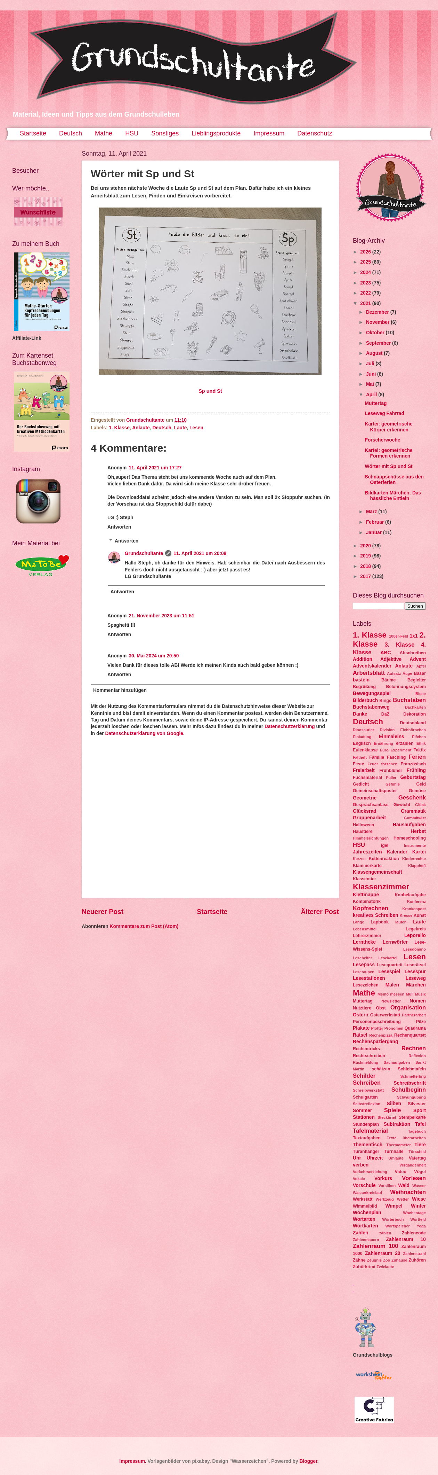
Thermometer (398, 1145)
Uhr (357, 1158)
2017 (366, 576)
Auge (407, 673)
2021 (366, 303)
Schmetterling (413, 1076)
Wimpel (394, 1206)
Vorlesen (414, 1178)
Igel (384, 845)
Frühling (416, 770)
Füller (391, 777)
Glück (420, 805)
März (372, 511)
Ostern (360, 1014)
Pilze (421, 1021)
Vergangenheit (412, 1165)
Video (401, 1171)
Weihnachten (408, 1192)
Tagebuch (417, 1131)
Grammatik (413, 811)
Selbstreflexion (366, 1104)
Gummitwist (415, 818)
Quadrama (415, 1028)
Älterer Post (320, 911)
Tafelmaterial (370, 1130)
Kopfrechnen (370, 908)
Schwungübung (411, 1097)
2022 (366, 293)
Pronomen (394, 1028)
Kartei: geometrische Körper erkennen (388, 426)
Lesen (196, 427)
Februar (375, 522)
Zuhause (399, 1260)
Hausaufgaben (409, 824)
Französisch (413, 764)
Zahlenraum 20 (382, 1253)
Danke (360, 714)
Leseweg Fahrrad (384, 413)
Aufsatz (394, 673)
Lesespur (415, 971)
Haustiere (363, 831)
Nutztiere (362, 1008)
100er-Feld (398, 636)
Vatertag (417, 1158)
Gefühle (393, 784)
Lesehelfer (362, 958)
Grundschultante (144, 553)
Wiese (419, 1199)
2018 (366, 566)
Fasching (396, 757)
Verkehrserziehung (370, 1172)
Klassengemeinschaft (377, 872)
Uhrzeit (375, 1158)
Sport (419, 1110)
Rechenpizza (380, 1035)
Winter (418, 1206)
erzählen (404, 743)
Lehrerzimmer (367, 935)
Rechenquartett (410, 1035)
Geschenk (412, 797)
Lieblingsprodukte (216, 133)
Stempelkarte (412, 1117)
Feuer (372, 764)
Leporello (415, 935)
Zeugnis (374, 1260)
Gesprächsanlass (371, 804)
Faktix (419, 750)
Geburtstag (413, 777)
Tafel (420, 1124)
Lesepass (364, 964)
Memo (383, 994)
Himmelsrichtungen (371, 838)
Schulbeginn (408, 1089)
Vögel (420, 1171)
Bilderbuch (365, 700)
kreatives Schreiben (375, 915)
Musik (420, 994)
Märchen (416, 985)
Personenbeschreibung (377, 1021)
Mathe (103, 133)
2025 (366, 262)
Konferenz (416, 901)
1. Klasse (119, 427)
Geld (421, 784)
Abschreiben (413, 652)
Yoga (421, 1226)
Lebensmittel (364, 929)
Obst (381, 1008)
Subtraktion (396, 1124)
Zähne (359, 1260)
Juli (371, 363)
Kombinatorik (367, 901)
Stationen (364, 1117)
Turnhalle (394, 1151)
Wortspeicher (397, 1226)
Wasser (419, 1186)
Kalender (397, 851)
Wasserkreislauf (367, 1193)
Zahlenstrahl (414, 1253)
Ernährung (383, 743)
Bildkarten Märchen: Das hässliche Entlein (393, 495)
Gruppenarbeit (369, 817)
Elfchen (419, 737)
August (375, 353)
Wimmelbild (365, 1206)
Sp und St (210, 391)
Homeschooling (410, 838)
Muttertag (376, 403)
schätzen (381, 1069)
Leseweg (416, 978)
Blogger (308, 1461)
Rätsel (360, 1035)
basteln (361, 679)
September (379, 343)
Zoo (386, 1260)
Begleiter (416, 680)
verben (360, 1165)
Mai (370, 384)
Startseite (33, 133)
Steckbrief (387, 1117)
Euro (384, 750)
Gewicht (402, 804)
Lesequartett (390, 964)
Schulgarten (365, 1097)
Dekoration (414, 714)
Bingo (385, 700)
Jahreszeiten (367, 851)
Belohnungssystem (406, 686)
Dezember (378, 312)
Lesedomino (414, 949)
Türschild (417, 1151)
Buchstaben (409, 700)
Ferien (417, 757)
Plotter (377, 1028)
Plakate (361, 1028)
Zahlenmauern (366, 1240)
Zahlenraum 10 (406, 1239)
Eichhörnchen (413, 730)
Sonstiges (165, 133)
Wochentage (414, 1213)
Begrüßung (364, 686)
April (372, 394)
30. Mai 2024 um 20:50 (154, 655)
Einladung (362, 737)
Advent (417, 659)
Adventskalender (372, 666)
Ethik (421, 743)
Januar (374, 532)
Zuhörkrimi (364, 1266)
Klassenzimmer (381, 886)
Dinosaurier (363, 730)
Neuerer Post (102, 911)
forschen (389, 764)
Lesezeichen (366, 985)
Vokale (359, 1179)
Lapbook (380, 922)
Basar (420, 673)
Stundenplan (366, 1124)
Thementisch (367, 1144)
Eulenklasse (365, 750)
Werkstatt (362, 1199)
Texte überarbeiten (406, 1138)
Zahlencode (414, 1233)
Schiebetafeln (412, 1069)
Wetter (403, 1199)
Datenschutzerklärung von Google (144, 733)
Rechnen (414, 1048)
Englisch (362, 743)
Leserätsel (415, 964)
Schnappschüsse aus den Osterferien (394, 479)
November (378, 322)
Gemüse (417, 790)
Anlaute (141, 427)
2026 (366, 252)
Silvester (417, 1103)
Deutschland (413, 722)
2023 (366, 283)
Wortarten (364, 1219)
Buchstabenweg (371, 707)
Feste (358, 764)
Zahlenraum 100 (375, 1246)
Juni (371, 374)
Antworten (119, 527)
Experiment (400, 750)
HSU (131, 133)
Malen (392, 985)
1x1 (414, 636)
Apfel (421, 666)
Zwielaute (385, 1267)
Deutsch (70, 133)
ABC (386, 652)
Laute (180, 427)
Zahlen (360, 1232)
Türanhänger (366, 1151)
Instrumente (415, 845)
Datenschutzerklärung (290, 726)
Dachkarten (415, 707)
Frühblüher (390, 770)
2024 (366, 272)
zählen (385, 1233)
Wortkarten (365, 1225)
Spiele (392, 1110)
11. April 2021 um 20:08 (199, 553)
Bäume (388, 680)
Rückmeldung (365, 1062)
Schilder (364, 1075)
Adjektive (391, 659)
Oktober (376, 332)
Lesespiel (389, 971)
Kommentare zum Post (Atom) (144, 926)
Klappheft (417, 866)
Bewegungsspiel (372, 693)
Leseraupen (363, 972)
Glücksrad (364, 811)
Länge (358, 922)
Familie (376, 757)
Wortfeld (418, 1219)
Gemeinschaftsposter (375, 790)
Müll (409, 994)
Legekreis (416, 929)
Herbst (418, 831)
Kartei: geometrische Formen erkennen (388, 453)
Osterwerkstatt (385, 1015)
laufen (401, 922)
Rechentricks (366, 1048)
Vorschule (364, 1185)
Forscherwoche (382, 440)
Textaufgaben (367, 1137)
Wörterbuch (393, 1219)
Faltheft (360, 757)
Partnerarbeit (414, 1015)
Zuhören (417, 1260)
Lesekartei (387, 958)
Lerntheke (364, 942)
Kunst (420, 915)
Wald (403, 1185)
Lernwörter (395, 942)
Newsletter (391, 1001)
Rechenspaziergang (375, 1041)
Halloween (363, 824)
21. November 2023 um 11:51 (161, 615)
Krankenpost (414, 909)
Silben (394, 1103)
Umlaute (396, 1158)
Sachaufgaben (397, 1062)
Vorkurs (383, 1178)
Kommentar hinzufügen (120, 690)
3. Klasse (400, 644)
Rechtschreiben (369, 1055)
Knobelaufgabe (410, 894)
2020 (366, 545)
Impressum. (132, 1461)
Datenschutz (314, 133)
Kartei (419, 851)
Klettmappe (366, 894)
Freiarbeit (364, 770)
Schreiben (367, 1082)
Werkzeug (385, 1199)
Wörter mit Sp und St (388, 466)
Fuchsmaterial (367, 777)
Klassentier (364, 878)
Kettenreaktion (384, 858)
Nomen (417, 1001)
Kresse (406, 915)
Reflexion (417, 1056)
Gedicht (361, 784)
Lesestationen (369, 978)
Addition (362, 659)
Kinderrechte (414, 859)
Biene (420, 694)
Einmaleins (391, 736)
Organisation (408, 1007)
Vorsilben (387, 1186)
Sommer (362, 1110)
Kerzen (359, 859)
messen (397, 994)
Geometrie (364, 798)
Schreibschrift (410, 1083)
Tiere (420, 1144)
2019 (366, 556)
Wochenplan (367, 1212)
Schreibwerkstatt (368, 1090)
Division (387, 730)
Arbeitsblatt (369, 673)
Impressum (268, 133)
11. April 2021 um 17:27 (155, 467)
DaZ (385, 714)
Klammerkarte (367, 865)
